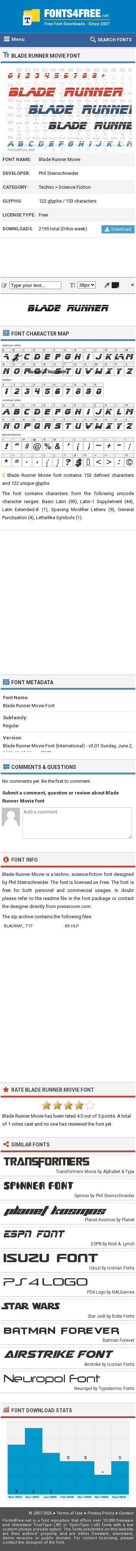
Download (118, 229)
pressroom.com (74, 906)
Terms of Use (70, 1513)
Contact (126, 1513)
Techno (46, 187)
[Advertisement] (68, 257)
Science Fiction (75, 187)
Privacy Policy (100, 1513)
